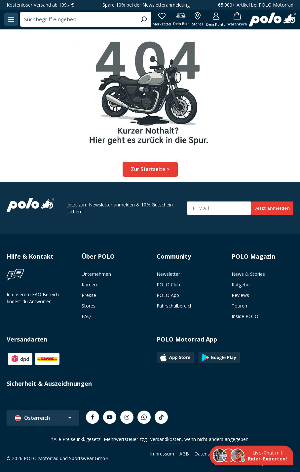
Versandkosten (166, 438)
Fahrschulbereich (175, 305)
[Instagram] (126, 416)
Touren (239, 305)
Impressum (162, 453)
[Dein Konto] (260, 19)
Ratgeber (241, 283)
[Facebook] (92, 416)
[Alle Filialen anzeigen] (241, 19)
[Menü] (63, 19)
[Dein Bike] (223, 19)
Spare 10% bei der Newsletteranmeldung (146, 5)
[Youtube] (109, 416)
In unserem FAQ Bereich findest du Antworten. (33, 297)
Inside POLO (245, 315)
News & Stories (248, 273)
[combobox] (124, 19)
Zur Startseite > (150, 168)
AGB (184, 453)
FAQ (86, 315)
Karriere (90, 283)
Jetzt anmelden (272, 207)
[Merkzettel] (203, 19)
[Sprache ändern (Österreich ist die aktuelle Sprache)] (43, 417)
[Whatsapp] (144, 416)
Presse (89, 294)
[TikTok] (161, 416)
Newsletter (168, 273)
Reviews (240, 294)
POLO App (168, 294)
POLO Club (168, 283)
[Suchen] (184, 19)
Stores (88, 305)
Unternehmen (96, 273)
